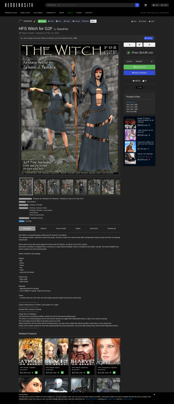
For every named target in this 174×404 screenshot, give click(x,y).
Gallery (67, 21)
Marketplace (11, 13)
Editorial (43, 228)
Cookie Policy (111, 399)
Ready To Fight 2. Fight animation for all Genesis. (145, 120)
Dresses (39, 208)
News (61, 13)
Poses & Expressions (36, 215)
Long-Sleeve (48, 210)
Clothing (32, 208)
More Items (94, 228)
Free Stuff (25, 13)
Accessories (33, 212)
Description (27, 228)
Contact (89, 13)
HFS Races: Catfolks (27, 367)
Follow (42, 21)
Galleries (38, 13)
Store (58, 21)
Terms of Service (91, 399)
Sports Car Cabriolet (145, 154)
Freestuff (76, 21)
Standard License (37, 218)
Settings (148, 38)
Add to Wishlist (139, 73)
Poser (79, 13)
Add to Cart (139, 67)
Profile (51, 21)
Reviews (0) (112, 228)
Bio (93, 21)
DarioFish (62, 29)
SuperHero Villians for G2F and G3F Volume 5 (146, 144)
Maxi (45, 208)
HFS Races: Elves (52, 367)
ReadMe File (131, 102)
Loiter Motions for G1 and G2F (145, 131)
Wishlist (86, 21)
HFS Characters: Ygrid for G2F (109, 367)
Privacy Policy (127, 399)
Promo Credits (61, 228)
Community (51, 13)
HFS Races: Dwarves (80, 367)
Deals (70, 13)
